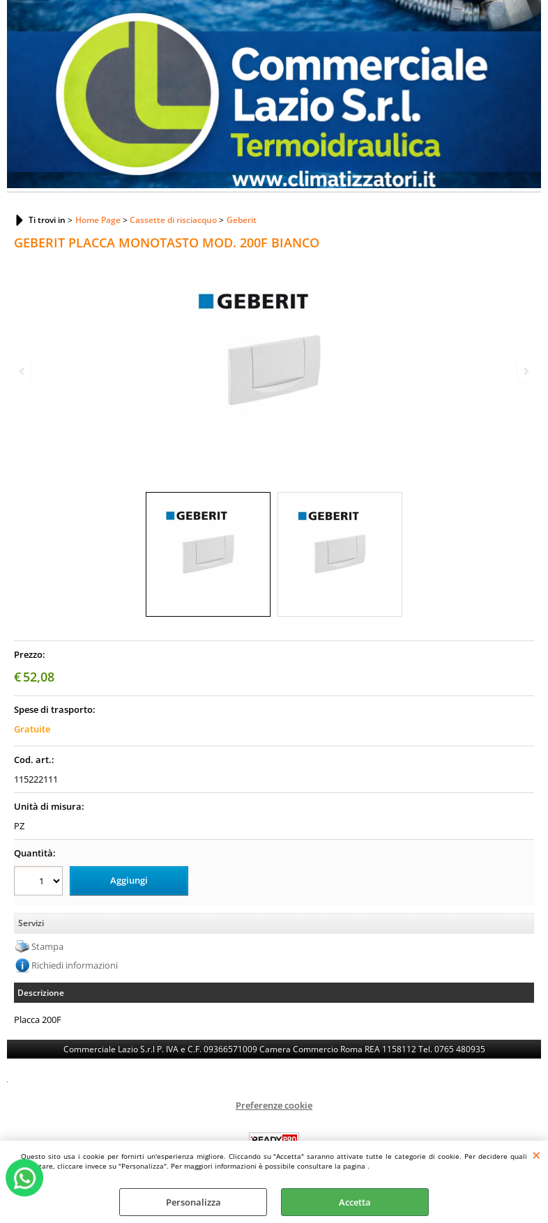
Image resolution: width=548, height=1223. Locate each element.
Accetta (355, 1202)
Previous (23, 371)
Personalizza (193, 1202)
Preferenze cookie (274, 1105)
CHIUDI (536, 1155)
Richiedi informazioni (74, 965)
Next (525, 371)
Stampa (47, 946)
